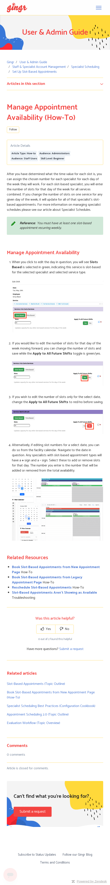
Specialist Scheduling (85, 67)
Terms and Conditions (55, 862)
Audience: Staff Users (24, 159)
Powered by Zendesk (92, 881)
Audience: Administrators (54, 153)
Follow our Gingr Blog (77, 854)
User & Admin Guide (33, 62)
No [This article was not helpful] (64, 629)
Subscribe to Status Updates (37, 854)
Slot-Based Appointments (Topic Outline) (36, 684)
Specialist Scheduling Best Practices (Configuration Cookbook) (51, 706)
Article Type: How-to (24, 153)
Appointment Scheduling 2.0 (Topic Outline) (38, 714)
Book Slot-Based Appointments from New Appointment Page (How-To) (51, 695)
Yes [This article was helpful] (46, 629)
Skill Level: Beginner (52, 159)
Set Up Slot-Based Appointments (34, 71)
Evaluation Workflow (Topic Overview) (33, 723)
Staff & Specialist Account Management (39, 67)
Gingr (10, 62)
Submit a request (71, 649)
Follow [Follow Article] (13, 129)
